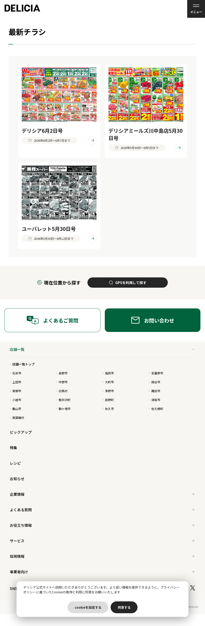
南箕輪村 (17, 417)
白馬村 (62, 391)
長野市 (62, 373)
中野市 (62, 382)
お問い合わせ (152, 320)
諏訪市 (154, 391)
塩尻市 (108, 373)
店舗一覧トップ (22, 364)
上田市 (15, 382)
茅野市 (108, 391)
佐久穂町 (156, 409)
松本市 (15, 373)
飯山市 (15, 409)
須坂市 (154, 400)
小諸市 (15, 400)
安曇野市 (156, 373)
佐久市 (108, 409)
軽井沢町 (63, 400)
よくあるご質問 (52, 320)
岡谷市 (154, 382)
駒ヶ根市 (63, 409)
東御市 (15, 391)
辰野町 (108, 400)
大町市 (108, 382)
